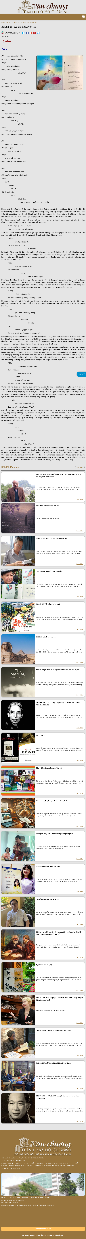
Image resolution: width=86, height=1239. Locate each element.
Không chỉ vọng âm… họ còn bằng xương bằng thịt (54, 834)
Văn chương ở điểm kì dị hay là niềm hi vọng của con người (57, 670)
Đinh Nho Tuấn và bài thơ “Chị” (47, 506)
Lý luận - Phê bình (7, 22)
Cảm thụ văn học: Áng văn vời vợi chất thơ (51, 538)
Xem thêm (80, 467)
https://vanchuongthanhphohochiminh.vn (41, 1205)
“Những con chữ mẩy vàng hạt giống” (49, 571)
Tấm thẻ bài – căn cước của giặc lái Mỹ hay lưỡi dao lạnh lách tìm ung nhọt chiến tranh (58, 476)
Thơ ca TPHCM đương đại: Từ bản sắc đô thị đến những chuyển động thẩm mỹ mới (59, 999)
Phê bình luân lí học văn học (46, 637)
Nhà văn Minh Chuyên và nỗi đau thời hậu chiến (53, 1030)
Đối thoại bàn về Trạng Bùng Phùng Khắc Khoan (53, 1063)
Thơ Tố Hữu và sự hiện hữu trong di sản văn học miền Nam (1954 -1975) (57, 1097)
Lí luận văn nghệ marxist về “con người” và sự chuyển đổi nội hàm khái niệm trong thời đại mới (58, 933)
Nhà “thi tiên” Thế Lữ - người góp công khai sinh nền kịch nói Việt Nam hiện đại (58, 704)
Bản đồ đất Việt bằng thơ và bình (48, 604)
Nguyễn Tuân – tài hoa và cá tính (47, 899)
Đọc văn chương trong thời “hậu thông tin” (51, 801)
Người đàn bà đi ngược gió (45, 965)
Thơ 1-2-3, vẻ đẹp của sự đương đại (49, 768)
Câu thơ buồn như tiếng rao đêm (48, 866)
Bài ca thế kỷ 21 (42, 735)
